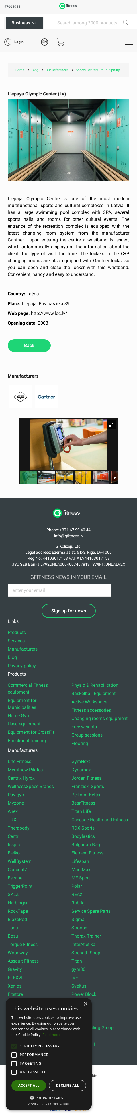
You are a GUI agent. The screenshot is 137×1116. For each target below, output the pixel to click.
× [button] (85, 1004)
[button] (14, 1046)
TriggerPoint (20, 886)
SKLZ (13, 894)
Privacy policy (22, 665)
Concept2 (17, 869)
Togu (13, 927)
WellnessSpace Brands (31, 786)
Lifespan (80, 861)
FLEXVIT (16, 977)
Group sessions (87, 735)
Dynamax (81, 769)
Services (16, 640)
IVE (74, 977)
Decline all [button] (67, 1085)
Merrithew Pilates (25, 769)
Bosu (13, 936)
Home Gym (19, 715)
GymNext (80, 761)
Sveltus (78, 986)
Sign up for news (68, 611)
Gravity (15, 969)
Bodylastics (83, 836)
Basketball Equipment (93, 693)
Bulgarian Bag (85, 844)
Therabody (19, 828)
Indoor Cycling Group (92, 1027)
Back (29, 345)
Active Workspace (89, 702)
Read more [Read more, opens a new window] (51, 1034)
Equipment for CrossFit (31, 732)
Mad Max (81, 869)
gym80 (78, 969)
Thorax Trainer (86, 936)
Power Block (83, 994)
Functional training (27, 740)
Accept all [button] (29, 1085)
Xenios (14, 986)
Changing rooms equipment (99, 718)
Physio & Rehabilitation (94, 685)
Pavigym (17, 794)
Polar (76, 886)
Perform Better (86, 794)
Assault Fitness (23, 961)
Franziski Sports (87, 786)
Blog (12, 657)
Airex (13, 811)
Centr (13, 836)
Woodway (18, 952)
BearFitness (83, 803)
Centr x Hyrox (21, 778)
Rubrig (78, 903)
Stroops (79, 927)
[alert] (49, 1054)
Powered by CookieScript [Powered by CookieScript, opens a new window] (49, 1104)
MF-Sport (80, 878)
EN (44, 42)
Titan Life (81, 811)
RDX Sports (83, 828)
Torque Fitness (23, 944)
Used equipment (24, 724)
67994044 (12, 7)
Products (17, 632)
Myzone (16, 803)
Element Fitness (87, 853)
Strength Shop (85, 952)
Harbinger (18, 903)
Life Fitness (19, 761)
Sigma (78, 919)
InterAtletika (83, 944)
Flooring (79, 743)
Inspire (14, 844)
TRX (12, 819)
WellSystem (20, 861)
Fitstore (15, 994)
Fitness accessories (91, 710)
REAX (77, 894)
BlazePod (17, 919)
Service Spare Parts (91, 911)
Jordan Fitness (86, 778)
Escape (15, 878)
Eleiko (14, 853)
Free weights (84, 726)
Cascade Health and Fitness (99, 819)
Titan (76, 961)
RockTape (18, 911)
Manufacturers (23, 649)
